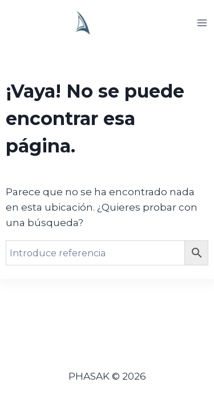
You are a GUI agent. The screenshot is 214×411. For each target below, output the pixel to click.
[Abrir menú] (202, 22)
